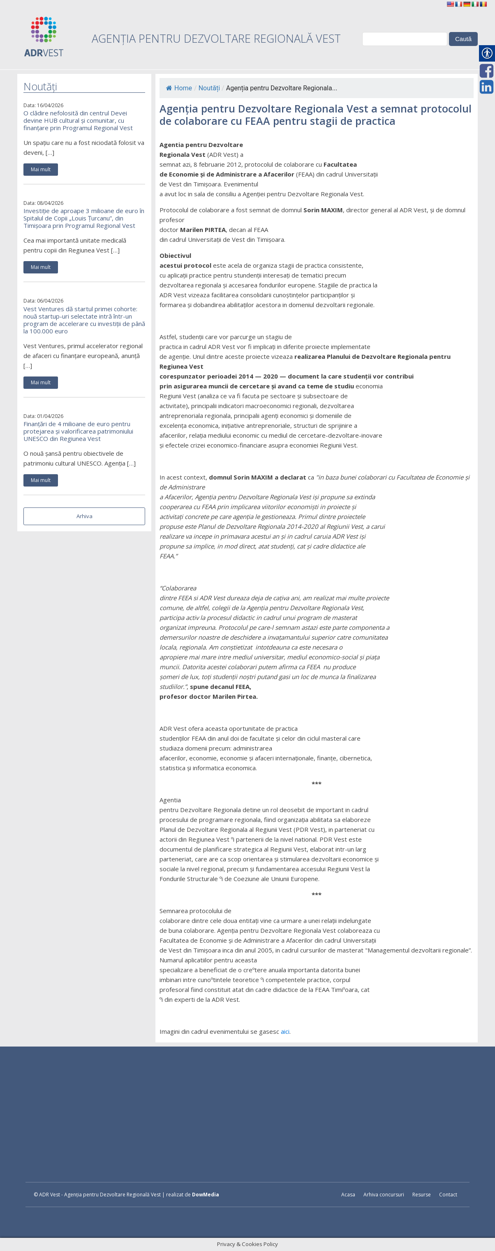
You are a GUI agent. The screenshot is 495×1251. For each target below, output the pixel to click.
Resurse (421, 1194)
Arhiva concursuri (383, 1194)
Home (179, 88)
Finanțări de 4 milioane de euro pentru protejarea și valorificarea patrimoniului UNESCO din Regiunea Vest (78, 431)
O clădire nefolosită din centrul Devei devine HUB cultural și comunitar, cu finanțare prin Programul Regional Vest (78, 120)
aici (285, 1031)
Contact (448, 1194)
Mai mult (41, 169)
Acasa (348, 1194)
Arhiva (84, 516)
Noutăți (209, 88)
